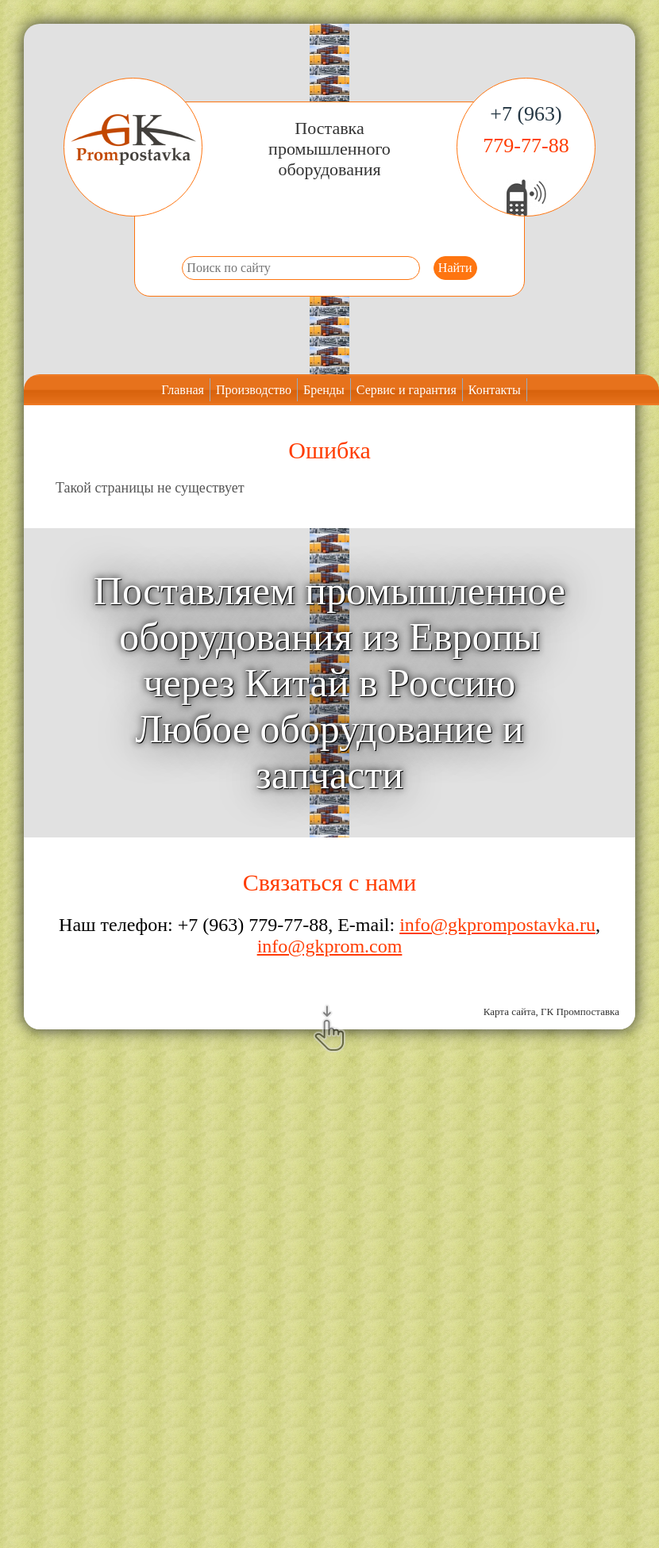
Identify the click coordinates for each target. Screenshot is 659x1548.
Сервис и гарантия (406, 390)
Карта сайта (510, 1011)
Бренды (324, 390)
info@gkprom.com (330, 946)
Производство (253, 390)
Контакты (494, 390)
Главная (182, 390)
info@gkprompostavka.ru (497, 924)
